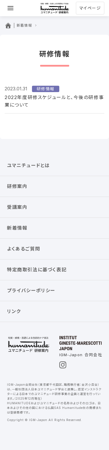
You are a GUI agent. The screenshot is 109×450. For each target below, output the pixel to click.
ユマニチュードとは (28, 165)
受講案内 (17, 207)
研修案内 (17, 186)
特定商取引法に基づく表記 (37, 269)
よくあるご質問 (23, 249)
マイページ (90, 8)
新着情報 (17, 228)
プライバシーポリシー (31, 290)
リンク (14, 311)
